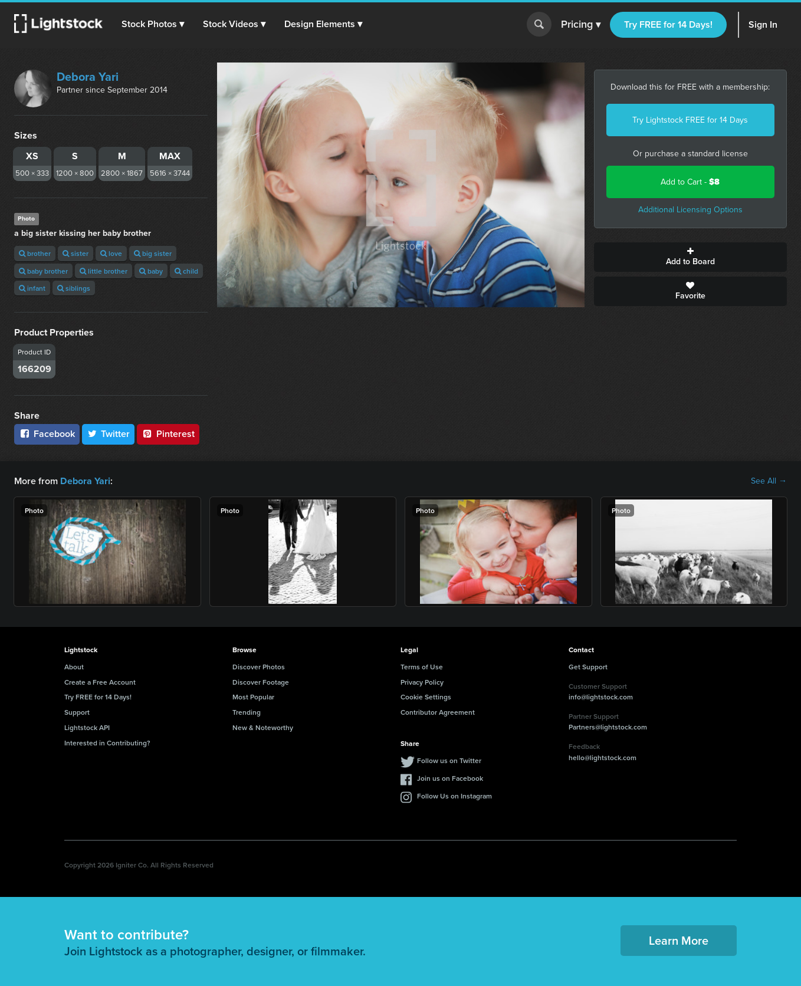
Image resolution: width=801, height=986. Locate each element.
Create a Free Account (100, 682)
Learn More (678, 940)
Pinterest (168, 434)
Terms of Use (421, 667)
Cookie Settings (425, 697)
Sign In (763, 24)
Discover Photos (258, 667)
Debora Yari (88, 77)
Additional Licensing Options (690, 209)
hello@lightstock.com (602, 757)
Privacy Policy (422, 682)
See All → (769, 481)
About (74, 667)
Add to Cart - (690, 182)
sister (75, 253)
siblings (73, 288)
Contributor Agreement (437, 712)
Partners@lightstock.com (608, 727)
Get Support (588, 667)
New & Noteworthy (262, 727)
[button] (153, 24)
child (186, 271)
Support (77, 712)
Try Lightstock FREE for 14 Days (690, 120)
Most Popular (253, 697)
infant (32, 288)
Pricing (580, 25)
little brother (103, 271)
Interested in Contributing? (107, 743)
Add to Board (690, 257)
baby (151, 271)
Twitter (108, 434)
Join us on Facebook (450, 778)
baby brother (43, 271)
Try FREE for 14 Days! (668, 24)
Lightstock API (87, 727)
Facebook (47, 434)
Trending (246, 712)
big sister (153, 253)
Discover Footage (260, 682)
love (111, 253)
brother (35, 253)
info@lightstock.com (601, 697)
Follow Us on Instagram (454, 796)
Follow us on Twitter (449, 760)
